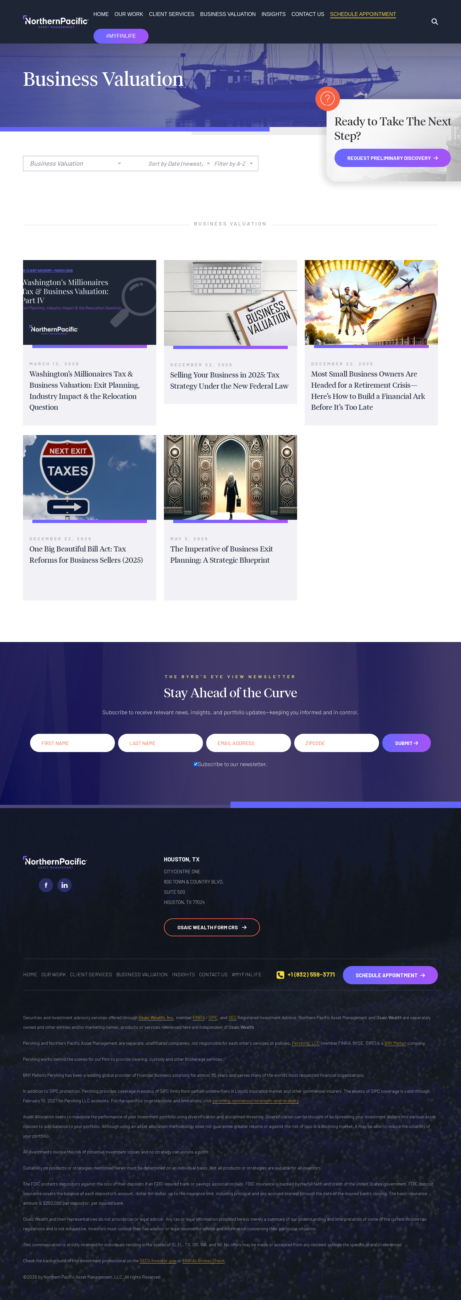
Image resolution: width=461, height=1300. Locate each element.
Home (101, 14)
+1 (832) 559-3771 (313, 971)
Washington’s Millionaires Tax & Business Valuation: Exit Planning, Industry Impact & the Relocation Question (81, 390)
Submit (406, 741)
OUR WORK (129, 14)
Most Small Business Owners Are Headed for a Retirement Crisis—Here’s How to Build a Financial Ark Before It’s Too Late (371, 390)
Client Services (172, 14)
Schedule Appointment (391, 971)
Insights (274, 14)
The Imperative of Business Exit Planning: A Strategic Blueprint (219, 553)
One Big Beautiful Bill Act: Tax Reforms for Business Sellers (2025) (89, 553)
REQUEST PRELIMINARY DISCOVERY (392, 158)
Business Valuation (228, 14)
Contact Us (307, 14)
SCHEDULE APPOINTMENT (363, 14)
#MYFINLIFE (121, 36)
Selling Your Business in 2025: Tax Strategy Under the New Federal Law (226, 380)
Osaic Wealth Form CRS (212, 925)
